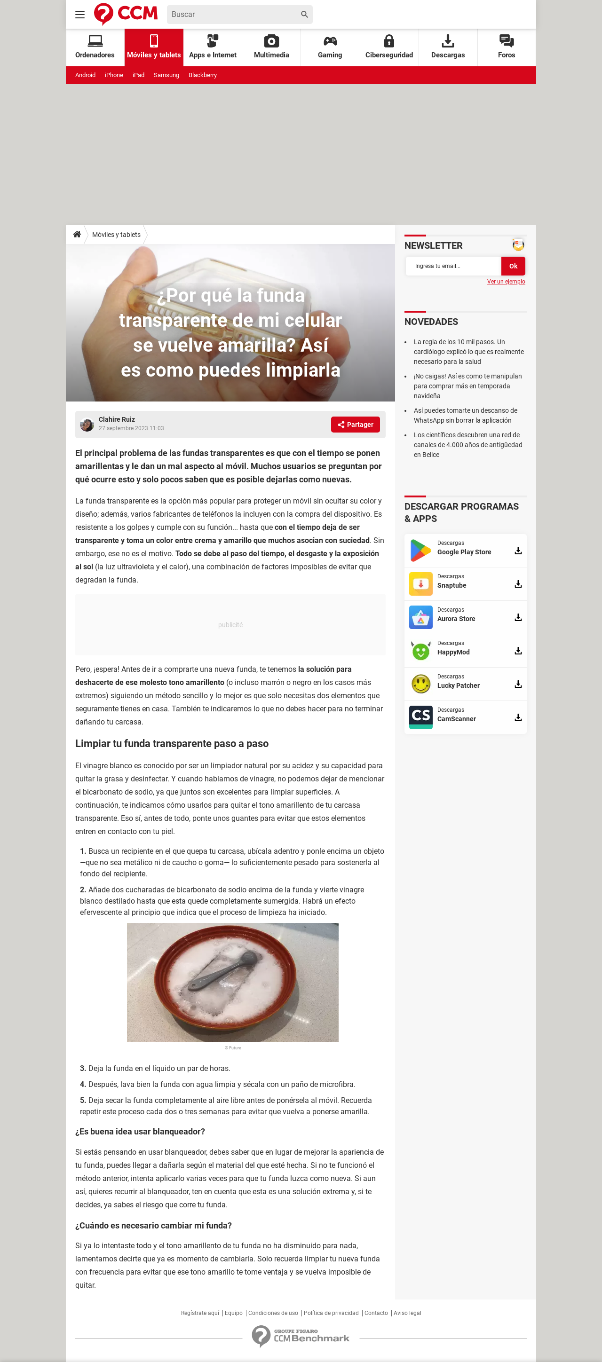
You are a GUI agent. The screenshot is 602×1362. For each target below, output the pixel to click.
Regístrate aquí (200, 1313)
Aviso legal (407, 1313)
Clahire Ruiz (117, 419)
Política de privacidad (331, 1313)
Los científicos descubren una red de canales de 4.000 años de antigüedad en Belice (468, 444)
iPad (138, 75)
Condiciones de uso (273, 1313)
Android (85, 75)
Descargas (448, 46)
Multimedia (271, 46)
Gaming (330, 46)
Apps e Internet (213, 46)
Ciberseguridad (389, 46)
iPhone (114, 75)
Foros (506, 46)
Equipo (234, 1313)
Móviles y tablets (116, 234)
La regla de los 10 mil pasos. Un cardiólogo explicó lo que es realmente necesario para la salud (469, 351)
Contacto (376, 1313)
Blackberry (203, 75)
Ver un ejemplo (506, 281)
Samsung (166, 75)
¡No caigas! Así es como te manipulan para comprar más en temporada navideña (468, 386)
